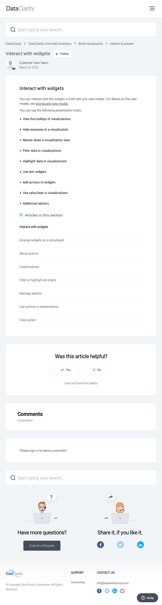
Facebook (100, 544)
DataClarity (13, 43)
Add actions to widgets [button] (37, 182)
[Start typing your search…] (81, 29)
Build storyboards (91, 43)
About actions (29, 253)
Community (78, 582)
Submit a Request (41, 545)
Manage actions (30, 293)
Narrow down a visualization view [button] (45, 140)
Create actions (29, 267)
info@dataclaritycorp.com (112, 583)
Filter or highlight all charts (37, 280)
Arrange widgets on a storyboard (41, 240)
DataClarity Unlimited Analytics (49, 43)
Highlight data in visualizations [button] (43, 161)
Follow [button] (64, 54)
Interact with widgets (33, 227)
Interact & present (122, 43)
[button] (152, 8)
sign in (34, 450)
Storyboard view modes (52, 103)
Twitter (120, 544)
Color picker (27, 320)
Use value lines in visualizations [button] (43, 193)
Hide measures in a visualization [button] (44, 129)
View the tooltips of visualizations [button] (45, 119)
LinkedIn (140, 544)
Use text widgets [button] (33, 172)
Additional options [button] (34, 203)
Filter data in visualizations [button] (40, 150)
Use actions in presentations (38, 306)
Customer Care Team (33, 63)
